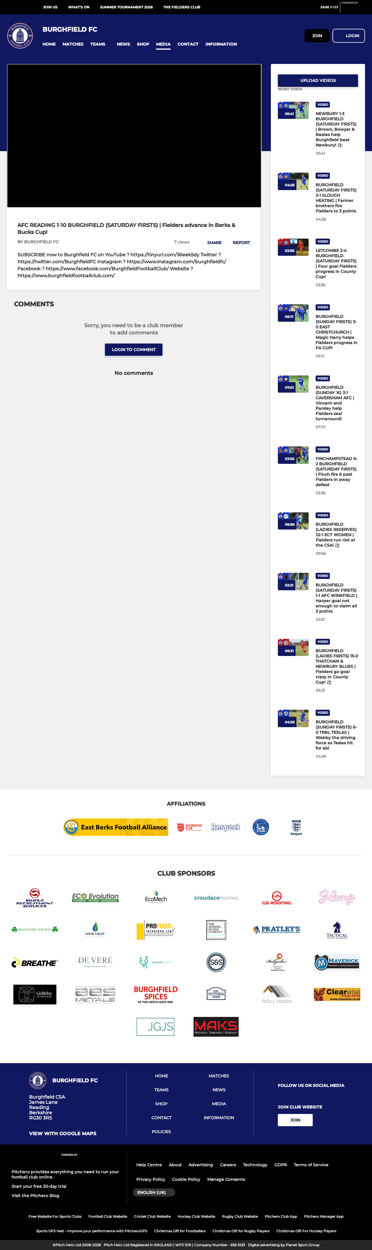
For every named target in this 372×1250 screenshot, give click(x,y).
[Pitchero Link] (353, 9)
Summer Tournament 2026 (126, 7)
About (175, 1164)
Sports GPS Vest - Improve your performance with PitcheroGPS (91, 1231)
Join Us (50, 7)
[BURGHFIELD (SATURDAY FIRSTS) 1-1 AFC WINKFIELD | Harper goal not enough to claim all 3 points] (337, 605)
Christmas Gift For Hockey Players (306, 1231)
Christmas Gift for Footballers (179, 1231)
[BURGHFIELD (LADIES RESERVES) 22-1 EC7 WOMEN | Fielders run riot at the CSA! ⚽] (337, 542)
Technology (255, 1164)
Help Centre (149, 1164)
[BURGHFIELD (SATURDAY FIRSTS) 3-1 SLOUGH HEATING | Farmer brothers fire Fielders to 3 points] (337, 205)
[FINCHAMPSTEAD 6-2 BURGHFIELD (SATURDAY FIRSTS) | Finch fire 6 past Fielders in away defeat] (337, 478)
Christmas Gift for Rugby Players (240, 1231)
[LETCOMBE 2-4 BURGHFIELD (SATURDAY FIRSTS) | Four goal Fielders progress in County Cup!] (337, 270)
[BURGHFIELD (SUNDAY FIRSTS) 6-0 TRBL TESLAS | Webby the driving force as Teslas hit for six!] (337, 742)
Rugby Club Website (240, 1216)
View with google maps (62, 1134)
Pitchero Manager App (324, 1216)
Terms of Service (311, 1164)
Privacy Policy (150, 1179)
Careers (228, 1164)
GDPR (280, 1164)
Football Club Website (107, 1216)
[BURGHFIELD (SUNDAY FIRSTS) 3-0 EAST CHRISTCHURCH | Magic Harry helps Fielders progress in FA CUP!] (337, 339)
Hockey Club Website (196, 1216)
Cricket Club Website (152, 1216)
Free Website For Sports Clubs (54, 1216)
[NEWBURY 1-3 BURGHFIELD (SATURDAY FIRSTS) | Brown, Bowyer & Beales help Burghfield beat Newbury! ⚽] (337, 136)
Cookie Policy (186, 1179)
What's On (79, 7)
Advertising (201, 1164)
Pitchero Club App (281, 1216)
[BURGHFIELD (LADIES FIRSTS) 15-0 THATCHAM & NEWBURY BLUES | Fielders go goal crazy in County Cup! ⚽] (337, 673)
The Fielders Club (181, 7)
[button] (49, 44)
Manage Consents (226, 1179)
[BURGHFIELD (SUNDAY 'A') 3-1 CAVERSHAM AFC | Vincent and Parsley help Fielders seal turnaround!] (337, 410)
